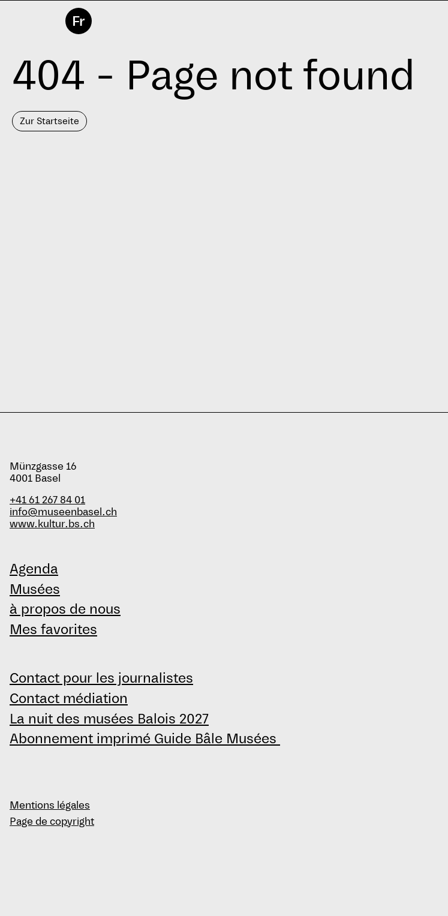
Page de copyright (52, 821)
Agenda (34, 568)
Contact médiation (69, 698)
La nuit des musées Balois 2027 (109, 718)
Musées (35, 589)
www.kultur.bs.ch (52, 524)
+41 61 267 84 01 (47, 500)
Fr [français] (78, 21)
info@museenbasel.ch (63, 512)
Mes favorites (53, 629)
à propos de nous (65, 608)
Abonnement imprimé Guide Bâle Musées (145, 738)
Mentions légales (50, 805)
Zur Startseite (49, 121)
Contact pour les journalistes (101, 677)
